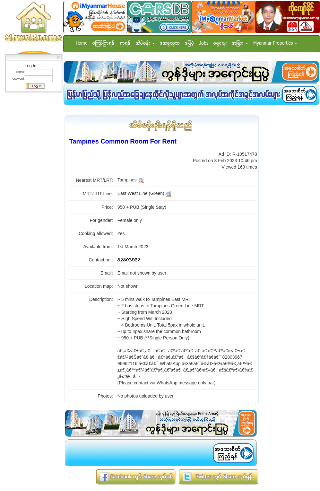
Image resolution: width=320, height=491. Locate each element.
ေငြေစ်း (220, 43)
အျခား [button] (240, 43)
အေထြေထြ (170, 43)
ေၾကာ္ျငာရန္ (103, 43)
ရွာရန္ (125, 43)
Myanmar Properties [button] (275, 43)
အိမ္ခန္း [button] (145, 43)
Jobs (203, 43)
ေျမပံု (189, 43)
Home (81, 43)
